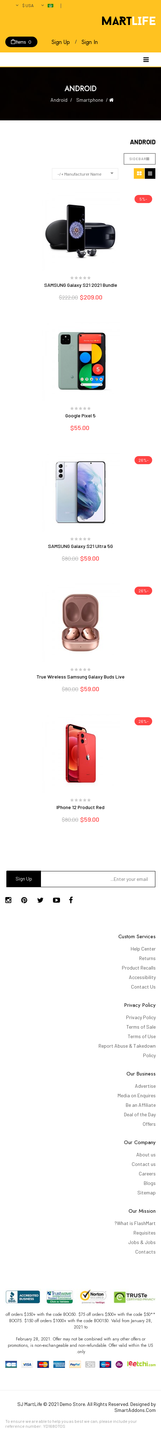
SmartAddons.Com (135, 1410)
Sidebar (140, 159)
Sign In (90, 42)
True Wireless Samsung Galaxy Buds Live (80, 677)
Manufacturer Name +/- (79, 173)
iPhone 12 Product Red (80, 807)
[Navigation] (146, 59)
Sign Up (61, 42)
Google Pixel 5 (80, 415)
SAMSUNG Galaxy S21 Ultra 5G (80, 546)
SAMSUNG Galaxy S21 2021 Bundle (80, 285)
